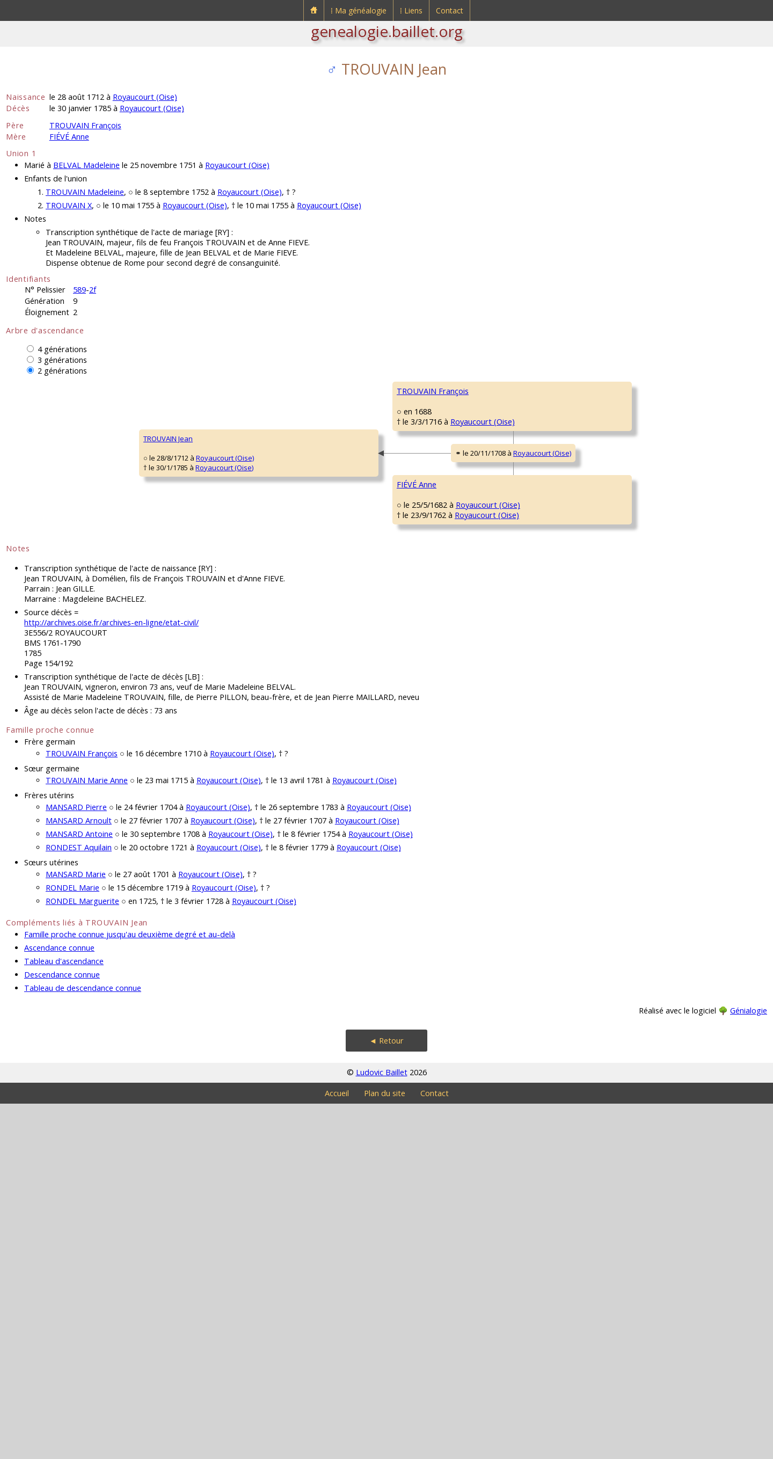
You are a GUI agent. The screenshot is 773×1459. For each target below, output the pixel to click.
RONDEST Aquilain (79, 1203)
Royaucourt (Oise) (145, 97)
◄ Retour (386, 1396)
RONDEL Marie (72, 1243)
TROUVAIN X (69, 205)
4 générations (62, 349)
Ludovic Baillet (381, 1427)
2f (92, 289)
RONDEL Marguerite (82, 1256)
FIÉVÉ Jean (605, 648)
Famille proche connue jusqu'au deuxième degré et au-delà (129, 1290)
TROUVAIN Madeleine (85, 192)
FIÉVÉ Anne (69, 137)
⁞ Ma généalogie (358, 10)
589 (79, 289)
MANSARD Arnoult (79, 1176)
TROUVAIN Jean (37, 616)
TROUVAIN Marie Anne (87, 1135)
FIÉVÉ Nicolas (418, 680)
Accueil (337, 1448)
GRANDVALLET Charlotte (436, 552)
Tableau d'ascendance (64, 1316)
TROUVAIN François (85, 125)
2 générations (62, 371)
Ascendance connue (59, 1303)
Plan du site (384, 1448)
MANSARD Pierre (76, 1162)
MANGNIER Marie (424, 809)
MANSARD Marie (76, 1229)
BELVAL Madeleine (86, 165)
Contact (449, 10)
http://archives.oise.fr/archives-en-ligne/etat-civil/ (111, 978)
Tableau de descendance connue (82, 1343)
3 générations (62, 360)
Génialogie (748, 1366)
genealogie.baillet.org (387, 31)
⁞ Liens (411, 10)
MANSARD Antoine (79, 1189)
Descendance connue (62, 1330)
